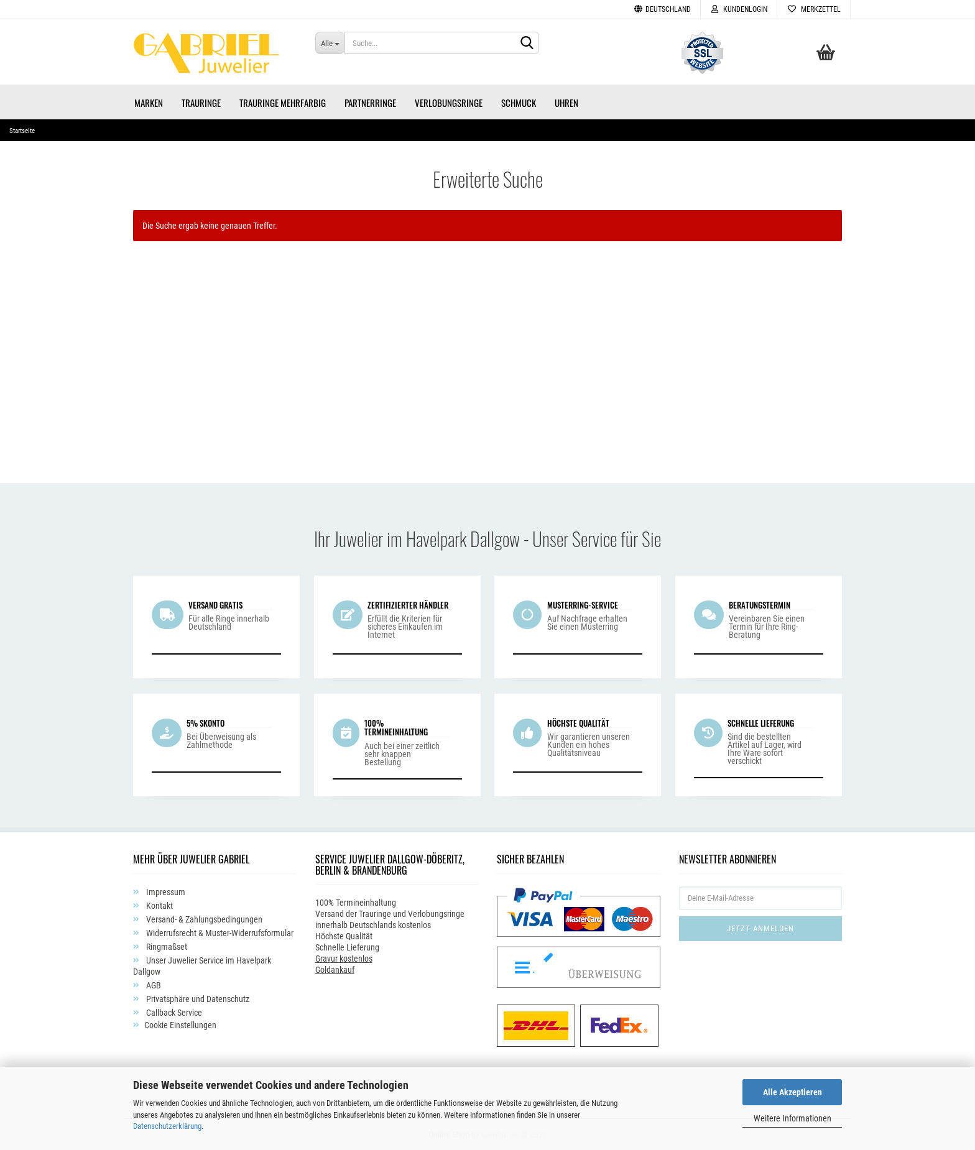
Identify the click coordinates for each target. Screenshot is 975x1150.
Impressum (164, 892)
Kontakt (158, 906)
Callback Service (173, 1013)
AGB (152, 985)
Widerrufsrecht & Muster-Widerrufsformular (218, 933)
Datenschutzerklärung (167, 1126)
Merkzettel (814, 9)
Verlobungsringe (449, 102)
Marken (148, 102)
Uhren (566, 102)
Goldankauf (334, 970)
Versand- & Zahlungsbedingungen (203, 919)
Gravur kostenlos (343, 959)
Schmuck (518, 102)
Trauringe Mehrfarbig (282, 102)
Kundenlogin (738, 9)
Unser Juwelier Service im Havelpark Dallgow (202, 966)
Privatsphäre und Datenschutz (196, 999)
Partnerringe (370, 102)
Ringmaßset (165, 947)
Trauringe (201, 102)
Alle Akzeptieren (792, 1092)
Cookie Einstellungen (180, 1025)
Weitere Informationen (792, 1118)
